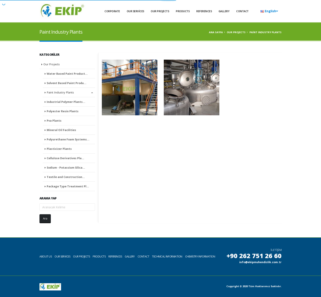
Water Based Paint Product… (67, 74)
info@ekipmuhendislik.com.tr (260, 262)
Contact (242, 11)
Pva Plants (54, 121)
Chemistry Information (200, 256)
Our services (135, 11)
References (204, 11)
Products (183, 11)
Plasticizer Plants (59, 149)
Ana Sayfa (216, 32)
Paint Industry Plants (70, 92)
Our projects (81, 256)
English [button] (269, 11)
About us (45, 256)
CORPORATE (112, 11)
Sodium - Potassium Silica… (66, 167)
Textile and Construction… (66, 177)
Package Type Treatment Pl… (68, 186)
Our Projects (160, 11)
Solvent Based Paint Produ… (66, 83)
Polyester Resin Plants (63, 111)
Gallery (224, 11)
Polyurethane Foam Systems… (68, 139)
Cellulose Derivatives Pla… (65, 158)
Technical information (167, 256)
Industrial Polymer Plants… (66, 102)
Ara (45, 218)
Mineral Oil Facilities (61, 130)
